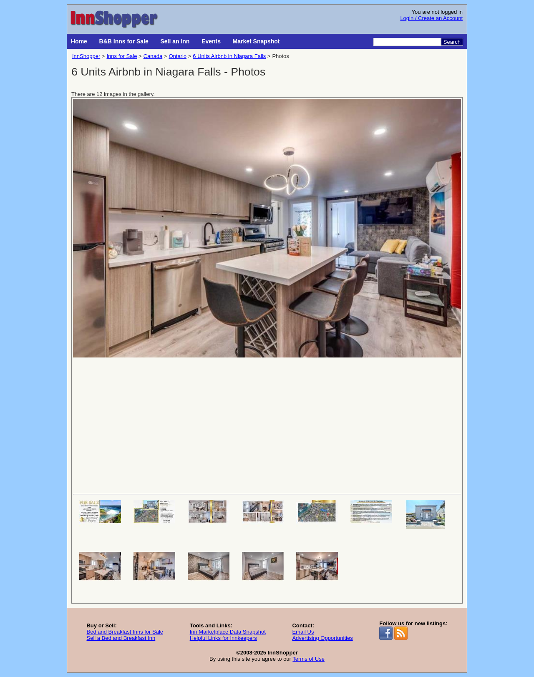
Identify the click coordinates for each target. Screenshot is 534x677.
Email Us (303, 632)
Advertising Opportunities (322, 638)
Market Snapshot (256, 41)
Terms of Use (308, 659)
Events (211, 41)
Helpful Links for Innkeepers (223, 638)
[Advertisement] (267, 425)
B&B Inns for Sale (124, 41)
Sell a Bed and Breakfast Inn (120, 638)
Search (452, 42)
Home (79, 41)
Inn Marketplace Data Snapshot (228, 632)
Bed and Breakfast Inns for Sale (124, 632)
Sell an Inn (174, 41)
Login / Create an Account (431, 18)
